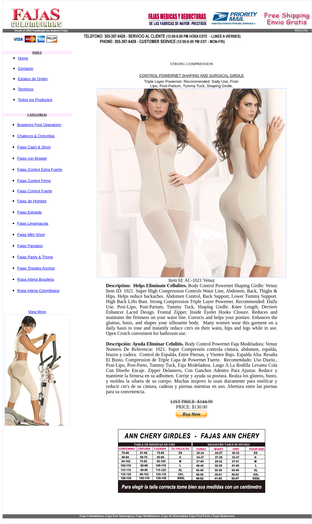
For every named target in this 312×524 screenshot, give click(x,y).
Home (23, 58)
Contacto (25, 68)
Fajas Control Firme (34, 180)
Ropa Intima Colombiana (38, 290)
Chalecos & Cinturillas (36, 136)
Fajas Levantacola (33, 223)
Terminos (26, 89)
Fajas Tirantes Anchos (36, 268)
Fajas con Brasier (32, 158)
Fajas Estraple (29, 212)
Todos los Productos (35, 99)
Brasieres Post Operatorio (39, 125)
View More (37, 312)
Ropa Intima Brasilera (35, 279)
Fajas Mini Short (31, 234)
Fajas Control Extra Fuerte (39, 169)
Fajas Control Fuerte (34, 191)
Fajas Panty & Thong (35, 257)
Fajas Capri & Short (34, 147)
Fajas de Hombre (32, 201)
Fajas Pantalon (30, 246)
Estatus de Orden (33, 79)
